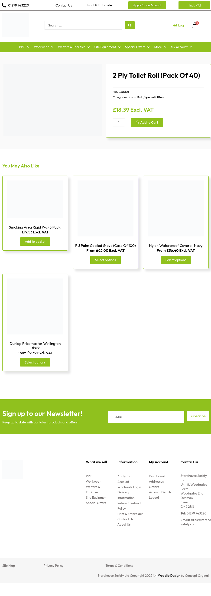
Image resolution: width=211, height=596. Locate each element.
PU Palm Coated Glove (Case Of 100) (105, 245)
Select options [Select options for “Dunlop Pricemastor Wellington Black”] (35, 362)
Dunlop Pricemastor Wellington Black (35, 345)
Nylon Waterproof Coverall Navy (175, 245)
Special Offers (154, 97)
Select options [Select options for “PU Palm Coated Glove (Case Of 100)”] (105, 260)
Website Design (169, 575)
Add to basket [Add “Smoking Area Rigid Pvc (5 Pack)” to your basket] (35, 241)
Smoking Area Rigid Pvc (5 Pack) (35, 227)
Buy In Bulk (135, 97)
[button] (147, 5)
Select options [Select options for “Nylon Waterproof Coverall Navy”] (176, 260)
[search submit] (130, 25)
